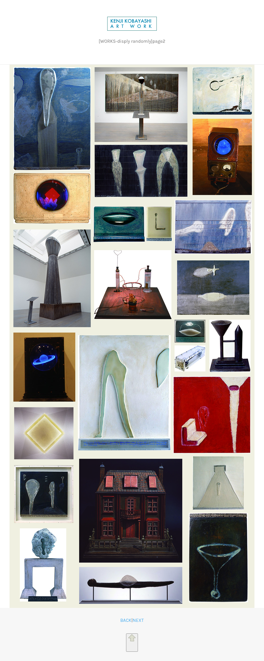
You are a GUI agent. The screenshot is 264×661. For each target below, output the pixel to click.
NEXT (138, 620)
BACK (125, 620)
